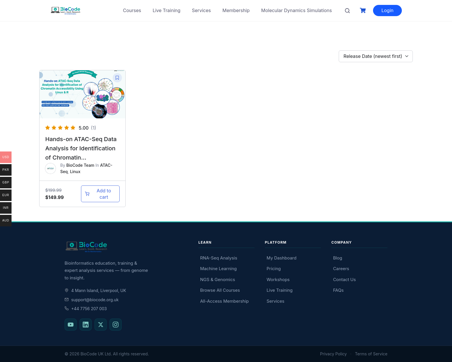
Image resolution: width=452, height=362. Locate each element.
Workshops (278, 279)
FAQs (338, 290)
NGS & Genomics (217, 279)
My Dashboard (282, 258)
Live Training (166, 10)
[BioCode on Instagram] (116, 325)
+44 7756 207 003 (86, 308)
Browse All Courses (220, 290)
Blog (337, 258)
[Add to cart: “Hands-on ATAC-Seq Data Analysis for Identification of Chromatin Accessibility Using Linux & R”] (100, 193)
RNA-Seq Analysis (218, 258)
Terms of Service (371, 353)
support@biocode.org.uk (91, 299)
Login (387, 10)
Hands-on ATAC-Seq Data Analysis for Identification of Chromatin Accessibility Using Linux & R (82, 157)
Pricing (274, 268)
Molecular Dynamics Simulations (296, 10)
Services (201, 10)
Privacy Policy (333, 353)
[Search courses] (347, 10)
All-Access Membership (224, 301)
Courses (132, 10)
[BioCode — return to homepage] (126, 247)
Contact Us (344, 279)
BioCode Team (80, 165)
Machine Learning (218, 268)
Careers (341, 268)
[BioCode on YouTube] (71, 325)
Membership (236, 10)
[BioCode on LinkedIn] (86, 325)
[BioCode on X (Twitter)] (101, 325)
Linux (75, 171)
